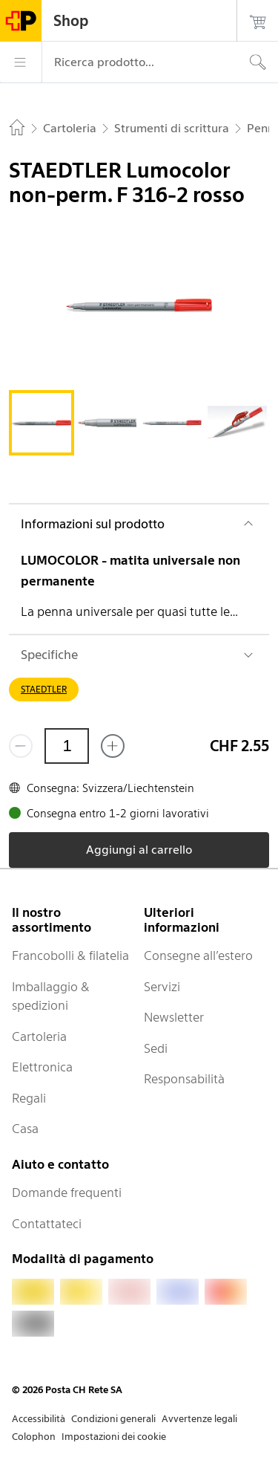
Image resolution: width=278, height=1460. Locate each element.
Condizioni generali (113, 1418)
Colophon (34, 1436)
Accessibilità (38, 1418)
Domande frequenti (67, 1192)
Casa (25, 1128)
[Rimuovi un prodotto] (21, 746)
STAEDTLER (44, 689)
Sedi (156, 1048)
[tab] (41, 422)
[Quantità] (66, 746)
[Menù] (21, 62)
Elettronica (42, 1067)
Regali (29, 1098)
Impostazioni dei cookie (114, 1436)
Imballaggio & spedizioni (51, 996)
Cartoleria (39, 1036)
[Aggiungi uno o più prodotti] (113, 746)
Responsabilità (184, 1078)
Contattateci (47, 1223)
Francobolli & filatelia (70, 955)
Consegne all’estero (198, 955)
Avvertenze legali (199, 1418)
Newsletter (174, 1017)
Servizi (162, 986)
